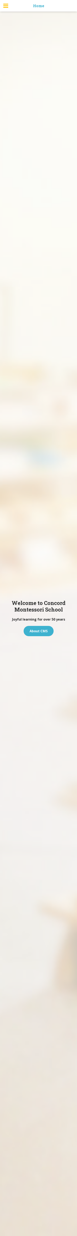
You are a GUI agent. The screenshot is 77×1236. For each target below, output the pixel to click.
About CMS (39, 631)
